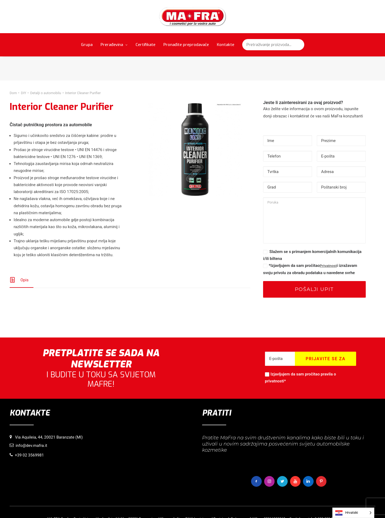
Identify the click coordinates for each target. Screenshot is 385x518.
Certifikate (145, 44)
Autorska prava (229, 505)
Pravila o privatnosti (199, 505)
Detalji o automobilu (45, 69)
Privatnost (328, 241)
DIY (23, 69)
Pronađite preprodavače (186, 44)
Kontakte (225, 44)
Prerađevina (114, 44)
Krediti (250, 505)
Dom (13, 69)
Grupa (87, 44)
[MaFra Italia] (192, 16)
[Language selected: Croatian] (353, 513)
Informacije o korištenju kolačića (155, 505)
